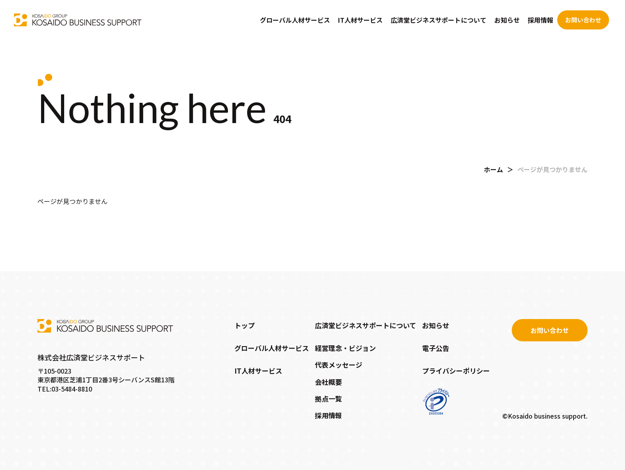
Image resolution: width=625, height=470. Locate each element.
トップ (244, 325)
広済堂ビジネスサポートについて (438, 20)
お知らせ (507, 20)
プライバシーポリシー (456, 371)
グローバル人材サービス (295, 20)
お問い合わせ (583, 20)
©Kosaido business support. (545, 416)
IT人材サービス (360, 20)
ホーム (493, 169)
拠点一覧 (328, 398)
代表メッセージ (338, 365)
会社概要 (328, 382)
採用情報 (540, 20)
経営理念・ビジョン (345, 348)
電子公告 (435, 348)
